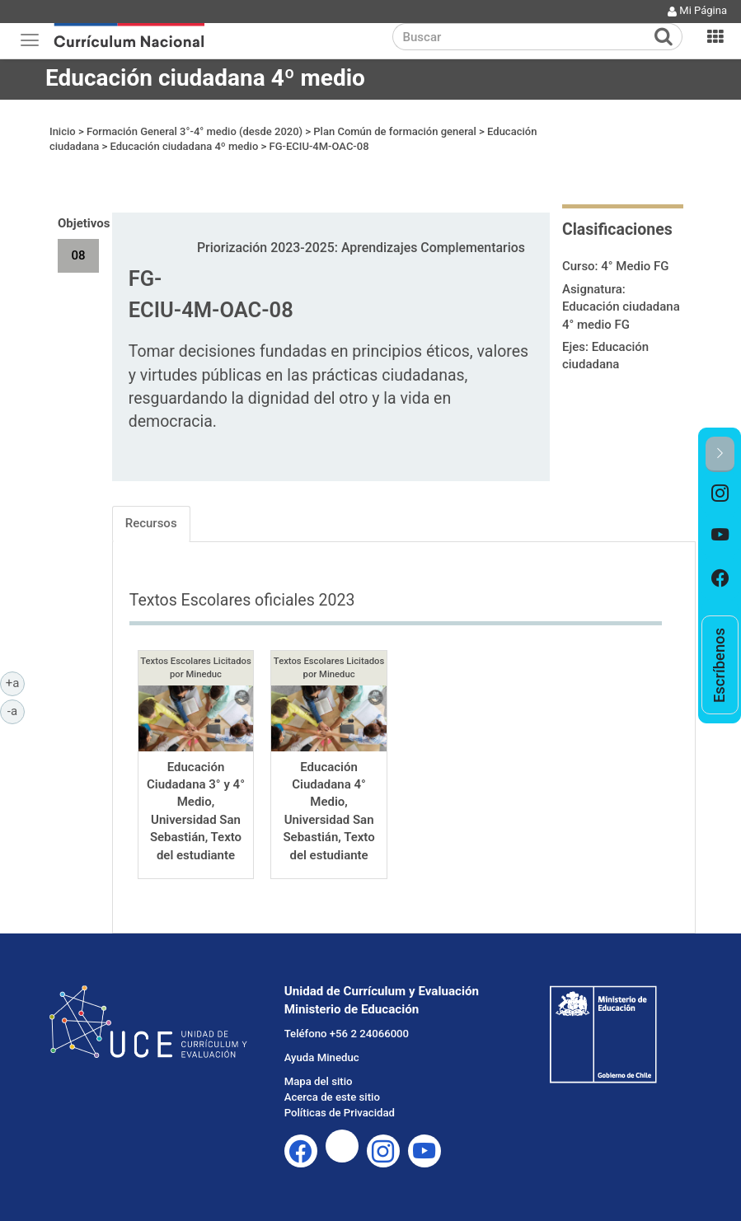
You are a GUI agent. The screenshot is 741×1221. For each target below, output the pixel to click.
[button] (720, 454)
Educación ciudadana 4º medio (205, 77)
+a (15, 682)
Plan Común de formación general (394, 131)
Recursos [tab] (151, 523)
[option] (720, 493)
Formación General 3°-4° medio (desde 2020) (194, 131)
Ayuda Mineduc (321, 1057)
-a (16, 710)
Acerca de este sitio (332, 1097)
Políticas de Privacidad (339, 1112)
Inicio (62, 131)
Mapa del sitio (318, 1081)
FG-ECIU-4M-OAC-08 (318, 146)
